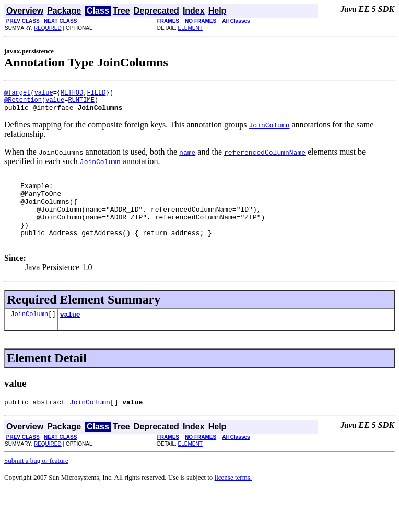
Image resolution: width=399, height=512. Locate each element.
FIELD (96, 93)
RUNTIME (81, 102)
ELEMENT (190, 28)
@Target (17, 93)
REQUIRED (48, 28)
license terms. (233, 499)
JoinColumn (29, 334)
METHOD (72, 93)
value (43, 93)
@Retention (23, 102)
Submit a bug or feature (36, 482)
